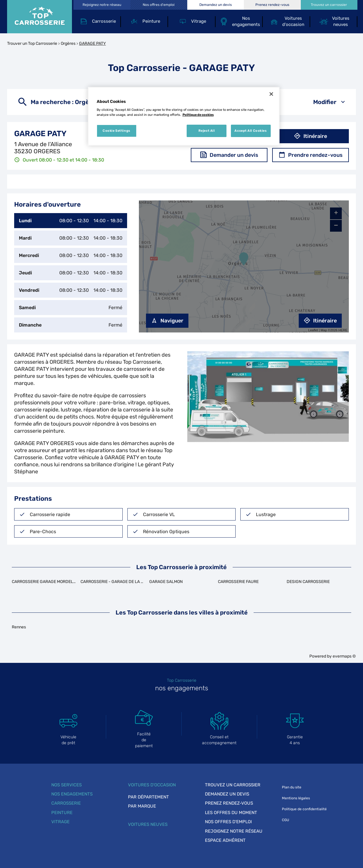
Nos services (66, 785)
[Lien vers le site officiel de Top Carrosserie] (39, 16)
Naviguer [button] (167, 320)
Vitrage (60, 821)
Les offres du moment (231, 812)
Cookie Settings (116, 131)
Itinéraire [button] (310, 136)
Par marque (142, 806)
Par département (148, 797)
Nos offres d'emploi (228, 821)
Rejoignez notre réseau (233, 831)
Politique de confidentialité (304, 809)
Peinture (62, 812)
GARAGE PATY (92, 43)
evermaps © (344, 656)
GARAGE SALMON (166, 581)
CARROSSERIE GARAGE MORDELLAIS (47, 581)
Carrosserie (66, 803)
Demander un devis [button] (229, 155)
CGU (285, 820)
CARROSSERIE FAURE (238, 581)
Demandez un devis (227, 794)
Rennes (19, 627)
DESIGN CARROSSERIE (308, 581)
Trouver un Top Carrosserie (32, 43)
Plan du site (291, 787)
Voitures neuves (147, 824)
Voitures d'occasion (152, 785)
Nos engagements (72, 794)
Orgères (68, 43)
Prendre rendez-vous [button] (311, 155)
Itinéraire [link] (320, 320)
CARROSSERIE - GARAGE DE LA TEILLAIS (119, 581)
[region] (184, 116)
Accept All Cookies (250, 131)
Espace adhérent (225, 840)
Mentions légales (296, 798)
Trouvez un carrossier (232, 785)
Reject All (206, 131)
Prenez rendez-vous (229, 803)
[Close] (271, 94)
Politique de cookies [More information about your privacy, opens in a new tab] (198, 115)
